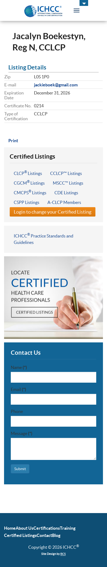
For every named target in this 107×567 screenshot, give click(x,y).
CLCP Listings (28, 173)
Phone (17, 411)
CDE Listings (66, 192)
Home (10, 528)
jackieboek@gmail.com (56, 84)
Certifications (46, 528)
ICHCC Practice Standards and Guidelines (43, 238)
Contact (44, 535)
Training (67, 528)
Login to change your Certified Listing (52, 212)
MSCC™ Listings (68, 183)
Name (19, 367)
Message (21, 433)
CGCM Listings (29, 182)
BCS (63, 553)
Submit (20, 469)
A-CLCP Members (64, 202)
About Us (24, 528)
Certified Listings (20, 535)
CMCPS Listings (30, 192)
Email (18, 389)
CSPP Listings (26, 202)
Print (13, 140)
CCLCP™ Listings (66, 173)
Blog (56, 535)
